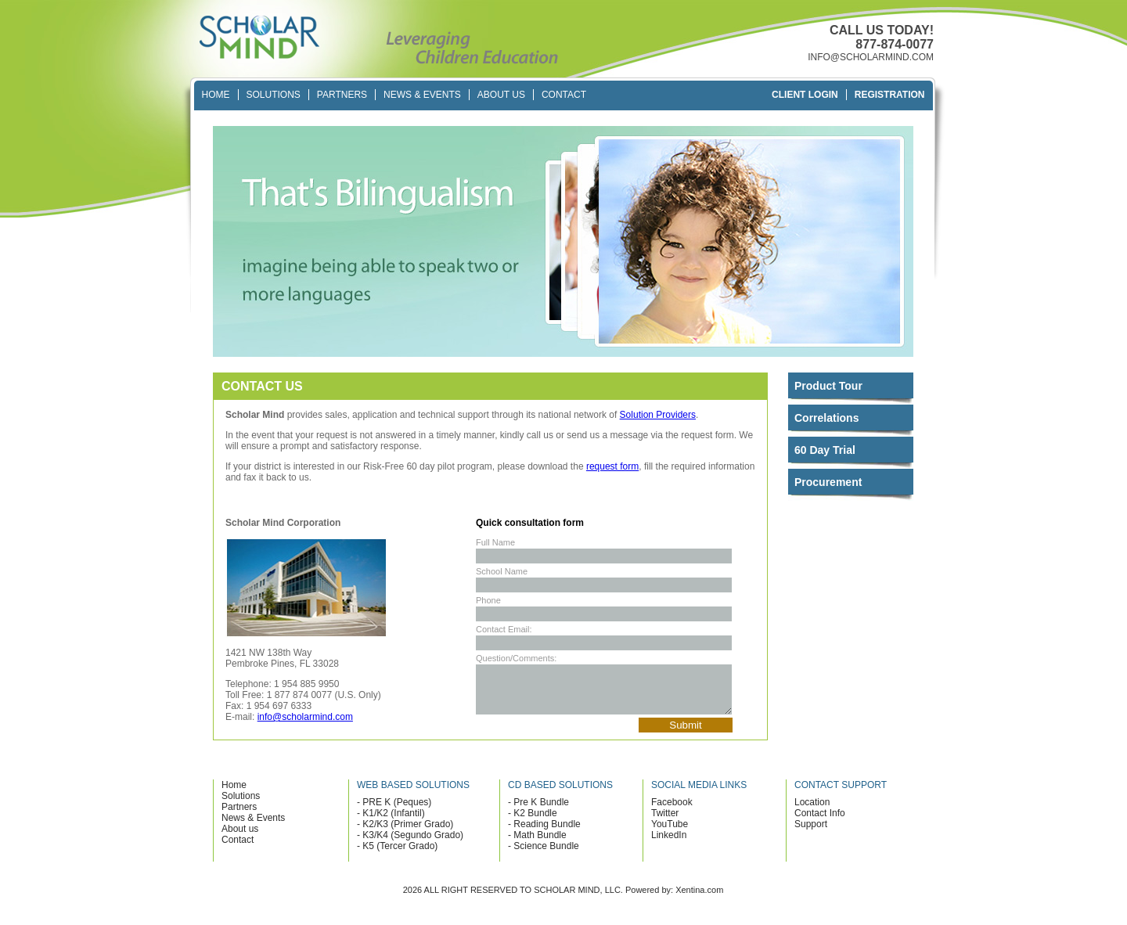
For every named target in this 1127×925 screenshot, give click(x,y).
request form (612, 466)
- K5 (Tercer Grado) (397, 855)
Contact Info (819, 822)
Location (812, 811)
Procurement (828, 482)
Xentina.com (699, 899)
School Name (501, 571)
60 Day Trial (824, 450)
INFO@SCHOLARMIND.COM (871, 57)
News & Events (422, 94)
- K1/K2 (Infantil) (391, 822)
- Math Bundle (537, 844)
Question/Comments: (516, 658)
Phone (488, 600)
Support (810, 833)
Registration (890, 94)
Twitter (665, 822)
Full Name (495, 542)
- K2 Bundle (532, 822)
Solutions (274, 94)
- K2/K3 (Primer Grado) (405, 833)
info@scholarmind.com (305, 716)
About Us (501, 94)
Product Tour (828, 386)
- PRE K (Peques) (394, 811)
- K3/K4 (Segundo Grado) (410, 844)
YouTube (669, 833)
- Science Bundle (543, 855)
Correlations (826, 418)
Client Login (805, 94)
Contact (564, 94)
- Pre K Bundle (538, 811)
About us (239, 838)
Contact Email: (504, 629)
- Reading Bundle (544, 833)
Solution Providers (658, 414)
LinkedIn (668, 844)
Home (216, 94)
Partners (342, 94)
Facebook (672, 811)
